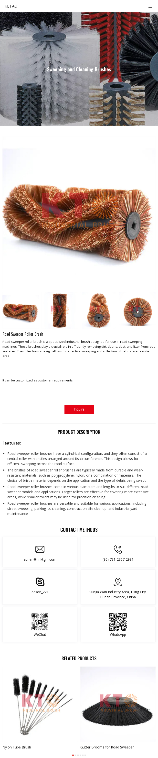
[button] (73, 755)
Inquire (79, 409)
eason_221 (40, 592)
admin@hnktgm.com (40, 559)
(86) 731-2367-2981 (118, 559)
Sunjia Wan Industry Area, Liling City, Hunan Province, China (118, 594)
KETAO (11, 6)
